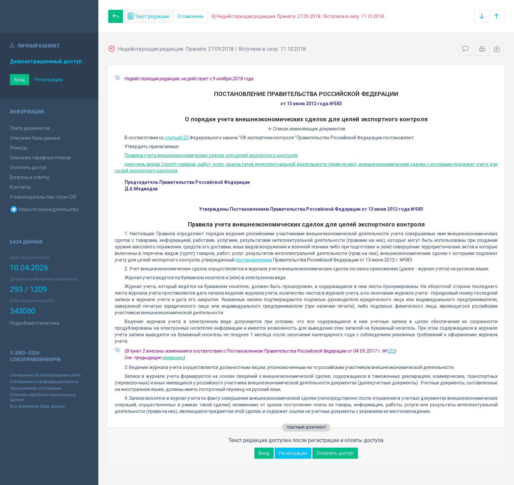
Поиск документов (30, 128)
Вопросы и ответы (29, 177)
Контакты (20, 187)
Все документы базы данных (37, 406)
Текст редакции (148, 16)
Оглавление (190, 16)
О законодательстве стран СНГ (43, 197)
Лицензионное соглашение (35, 388)
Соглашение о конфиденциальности (44, 381)
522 (391, 351)
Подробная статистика (34, 323)
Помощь (19, 147)
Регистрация (48, 79)
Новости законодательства (44, 209)
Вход (19, 79)
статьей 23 (176, 137)
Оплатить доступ (28, 167)
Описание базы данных (35, 138)
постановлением (253, 259)
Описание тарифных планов (40, 157)
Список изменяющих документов (306, 128)
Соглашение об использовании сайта (45, 375)
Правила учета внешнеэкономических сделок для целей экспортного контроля (211, 155)
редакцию (173, 357)
